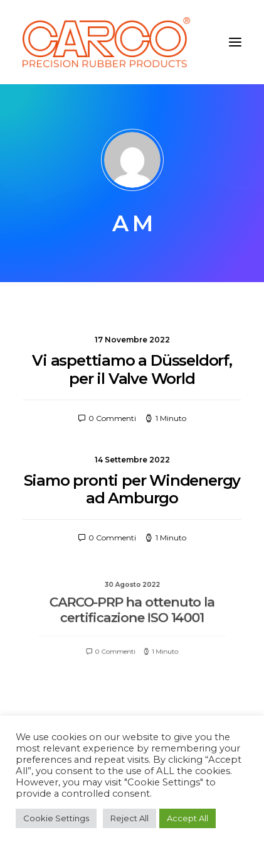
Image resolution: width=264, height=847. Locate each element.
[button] (235, 42)
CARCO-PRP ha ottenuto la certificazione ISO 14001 (132, 612)
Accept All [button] (187, 818)
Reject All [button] (129, 818)
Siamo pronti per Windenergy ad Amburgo (132, 489)
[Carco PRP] (106, 42)
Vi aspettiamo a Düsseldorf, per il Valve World (132, 369)
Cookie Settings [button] (56, 818)
